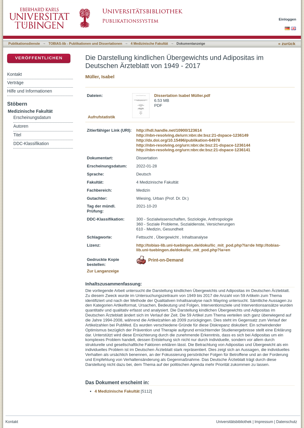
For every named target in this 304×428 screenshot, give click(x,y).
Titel (17, 135)
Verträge (15, 82)
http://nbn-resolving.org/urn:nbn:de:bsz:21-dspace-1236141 (193, 150)
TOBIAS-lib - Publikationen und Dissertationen (85, 43)
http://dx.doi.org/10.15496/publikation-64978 (178, 140)
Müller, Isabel (99, 76)
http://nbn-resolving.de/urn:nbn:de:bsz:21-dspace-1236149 (192, 135)
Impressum (264, 422)
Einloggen (288, 19)
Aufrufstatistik (101, 117)
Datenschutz (286, 422)
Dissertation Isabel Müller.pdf (182, 95)
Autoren (20, 126)
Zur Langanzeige (103, 271)
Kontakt (14, 74)
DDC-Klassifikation (31, 143)
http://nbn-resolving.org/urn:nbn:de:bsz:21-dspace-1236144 (193, 145)
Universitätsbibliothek (234, 422)
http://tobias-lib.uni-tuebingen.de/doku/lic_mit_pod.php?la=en (208, 248)
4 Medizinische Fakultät (149, 43)
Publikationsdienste (24, 43)
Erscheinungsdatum (32, 117)
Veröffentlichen (38, 58)
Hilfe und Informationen (29, 91)
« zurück (286, 43)
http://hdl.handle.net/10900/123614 (169, 130)
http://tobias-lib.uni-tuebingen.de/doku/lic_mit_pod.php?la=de (195, 245)
